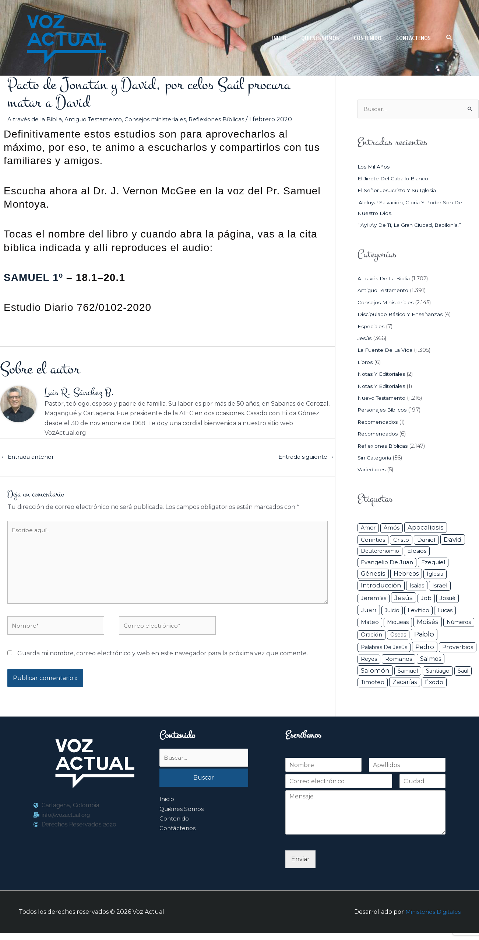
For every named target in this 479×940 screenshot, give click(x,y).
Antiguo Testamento (96, 119)
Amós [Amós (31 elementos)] (391, 528)
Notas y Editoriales (382, 374)
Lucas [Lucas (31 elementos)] (444, 610)
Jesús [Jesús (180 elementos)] (403, 598)
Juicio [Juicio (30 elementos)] (392, 610)
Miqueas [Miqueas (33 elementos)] (398, 623)
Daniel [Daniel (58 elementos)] (426, 540)
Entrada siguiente (304, 457)
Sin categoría (375, 458)
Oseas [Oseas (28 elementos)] (398, 635)
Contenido (174, 826)
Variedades (372, 470)
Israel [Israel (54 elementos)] (439, 586)
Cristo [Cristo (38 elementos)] (401, 540)
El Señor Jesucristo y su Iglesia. (399, 191)
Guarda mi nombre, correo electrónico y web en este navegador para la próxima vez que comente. (162, 660)
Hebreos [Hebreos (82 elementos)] (406, 574)
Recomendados (379, 422)
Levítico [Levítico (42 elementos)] (418, 610)
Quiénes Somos (182, 816)
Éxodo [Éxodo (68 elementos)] (434, 682)
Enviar (300, 866)
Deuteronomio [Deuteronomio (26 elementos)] (380, 551)
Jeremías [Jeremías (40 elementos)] (373, 598)
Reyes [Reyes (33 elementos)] (369, 659)
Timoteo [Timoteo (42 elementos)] (372, 683)
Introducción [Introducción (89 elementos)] (381, 586)
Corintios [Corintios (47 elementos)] (373, 540)
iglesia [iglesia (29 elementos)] (435, 574)
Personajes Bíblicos (384, 410)
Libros (366, 362)
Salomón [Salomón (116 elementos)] (375, 670)
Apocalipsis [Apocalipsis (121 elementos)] (426, 528)
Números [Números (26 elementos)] (459, 623)
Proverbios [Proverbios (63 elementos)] (457, 647)
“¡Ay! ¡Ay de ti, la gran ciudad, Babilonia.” (411, 225)
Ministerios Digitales (432, 918)
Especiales (371, 326)
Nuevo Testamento (383, 398)
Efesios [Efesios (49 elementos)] (416, 551)
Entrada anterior (29, 457)
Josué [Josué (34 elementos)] (447, 598)
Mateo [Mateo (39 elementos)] (370, 623)
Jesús (365, 338)
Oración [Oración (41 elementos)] (371, 635)
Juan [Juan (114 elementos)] (369, 610)
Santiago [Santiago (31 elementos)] (438, 671)
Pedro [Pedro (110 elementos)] (424, 647)
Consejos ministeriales (161, 119)
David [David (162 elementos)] (453, 540)
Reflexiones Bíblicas (225, 119)
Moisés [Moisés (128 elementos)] (428, 622)
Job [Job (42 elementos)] (426, 598)
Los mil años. (375, 167)
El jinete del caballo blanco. (396, 179)
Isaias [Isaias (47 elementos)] (416, 586)
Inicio (167, 806)
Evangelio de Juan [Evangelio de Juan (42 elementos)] (387, 562)
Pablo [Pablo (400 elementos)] (424, 634)
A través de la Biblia (35, 119)
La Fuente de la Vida (386, 350)
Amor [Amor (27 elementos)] (368, 528)
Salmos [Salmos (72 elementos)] (430, 659)
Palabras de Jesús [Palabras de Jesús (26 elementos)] (384, 647)
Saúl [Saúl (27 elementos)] (463, 671)
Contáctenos (178, 836)
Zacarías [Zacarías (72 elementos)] (404, 682)
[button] (449, 38)
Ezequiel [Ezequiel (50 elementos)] (433, 562)
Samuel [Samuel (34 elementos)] (408, 671)
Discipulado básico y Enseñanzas (401, 315)
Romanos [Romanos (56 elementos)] (398, 659)
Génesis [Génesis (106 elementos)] (373, 574)
